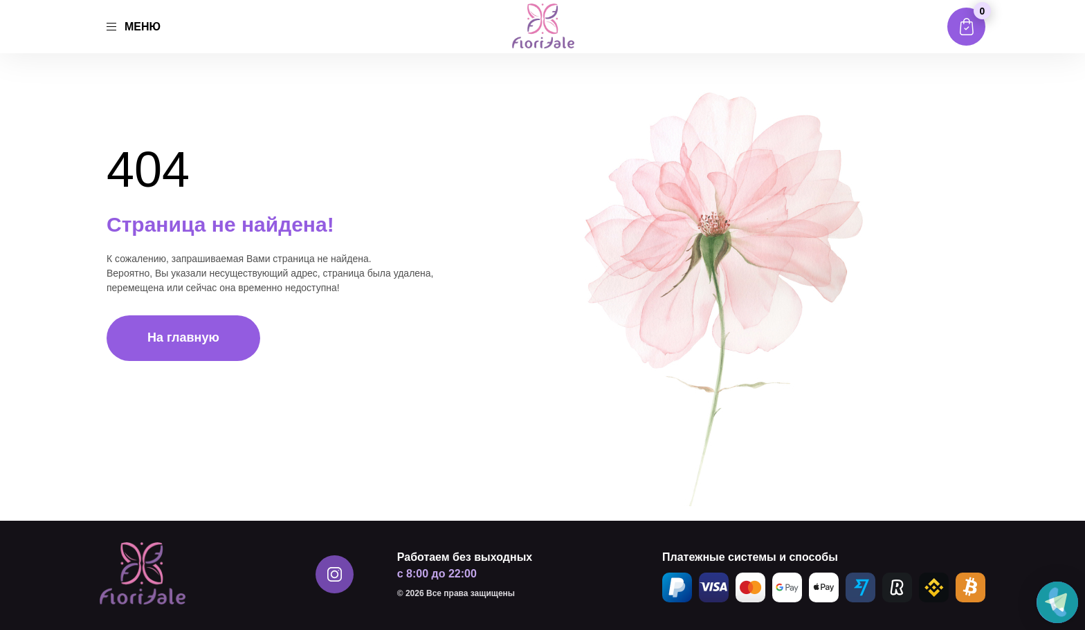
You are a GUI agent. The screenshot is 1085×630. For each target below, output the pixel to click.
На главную (183, 337)
